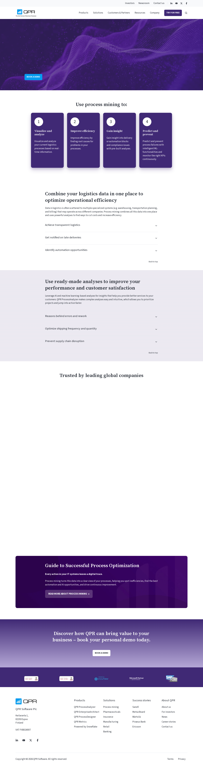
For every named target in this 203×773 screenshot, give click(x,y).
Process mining (111, 707)
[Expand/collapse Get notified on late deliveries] (155, 238)
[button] (186, 13)
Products (83, 12)
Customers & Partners (119, 12)
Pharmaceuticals (111, 712)
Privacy (182, 759)
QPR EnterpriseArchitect (86, 712)
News (164, 717)
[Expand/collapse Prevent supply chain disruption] (155, 342)
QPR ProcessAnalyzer (84, 707)
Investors (129, 3)
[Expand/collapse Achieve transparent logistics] (155, 226)
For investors (168, 712)
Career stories (169, 722)
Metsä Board (138, 712)
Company (154, 12)
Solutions (98, 12)
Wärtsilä (136, 717)
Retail (106, 727)
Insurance (108, 717)
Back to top (153, 261)
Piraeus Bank (139, 722)
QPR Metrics (80, 722)
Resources (140, 12)
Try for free (173, 12)
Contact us (159, 3)
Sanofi (135, 707)
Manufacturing (110, 722)
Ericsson (136, 727)
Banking (107, 731)
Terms (170, 759)
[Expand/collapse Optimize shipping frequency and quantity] (155, 329)
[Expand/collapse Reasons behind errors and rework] (155, 317)
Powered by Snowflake (85, 727)
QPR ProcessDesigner (85, 717)
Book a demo (33, 76)
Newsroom (143, 3)
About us (166, 707)
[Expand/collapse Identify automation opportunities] (155, 251)
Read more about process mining (68, 594)
